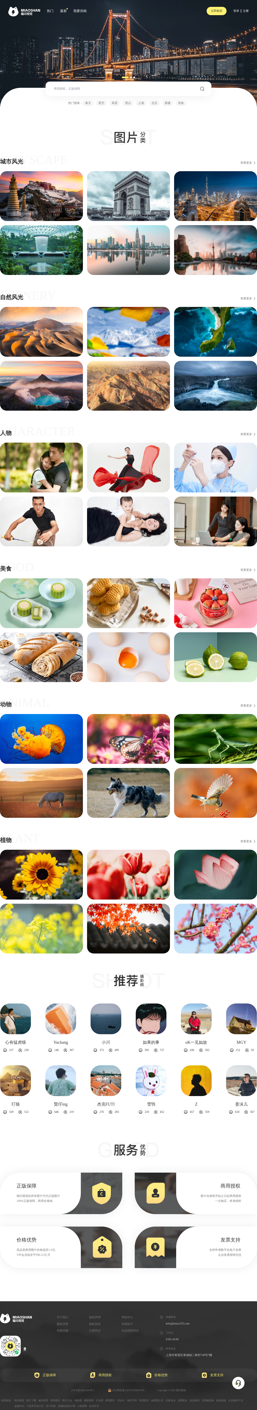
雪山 (128, 103)
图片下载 (31, 1400)
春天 (88, 103)
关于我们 (62, 1317)
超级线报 (221, 1400)
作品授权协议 (130, 1330)
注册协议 (95, 1330)
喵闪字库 (132, 1400)
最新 (63, 11)
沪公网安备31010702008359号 (126, 1390)
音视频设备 (208, 1400)
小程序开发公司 (35, 1406)
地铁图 (78, 1400)
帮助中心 (127, 1317)
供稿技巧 (127, 1324)
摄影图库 (89, 1400)
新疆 (168, 103)
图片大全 (67, 1400)
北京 (154, 103)
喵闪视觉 (19, 1400)
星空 (101, 103)
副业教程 (195, 1400)
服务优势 (62, 1324)
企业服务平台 (235, 1400)
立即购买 (216, 10)
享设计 (121, 1400)
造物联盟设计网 (66, 1406)
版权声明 (95, 1317)
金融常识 (19, 1406)
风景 (115, 103)
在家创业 (171, 1400)
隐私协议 (95, 1324)
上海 (141, 103)
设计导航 (51, 1406)
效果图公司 (157, 1400)
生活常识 (94, 1406)
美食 (181, 103)
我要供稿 (80, 11)
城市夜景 (43, 1400)
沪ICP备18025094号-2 (83, 1390)
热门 (50, 11)
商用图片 (55, 1400)
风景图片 (144, 1400)
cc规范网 (82, 1406)
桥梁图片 (110, 1400)
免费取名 (183, 1400)
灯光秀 (99, 1400)
